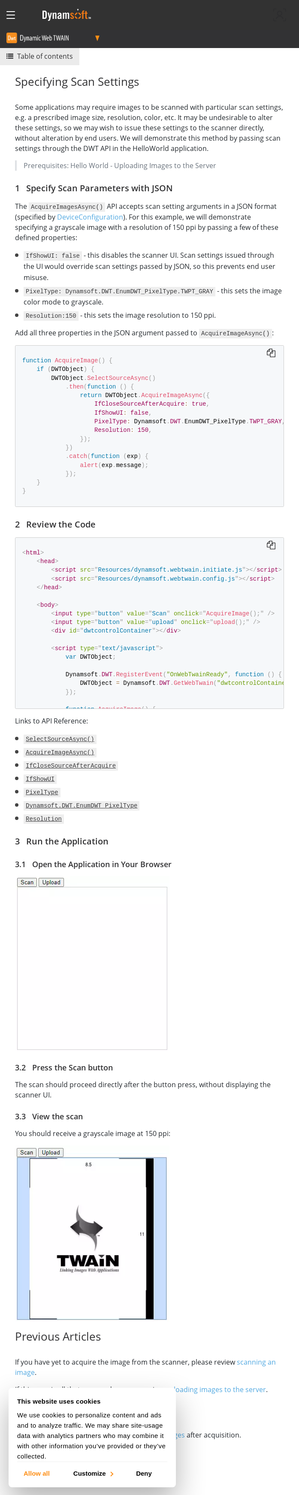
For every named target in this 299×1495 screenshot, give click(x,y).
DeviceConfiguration (90, 216)
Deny (144, 1473)
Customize (92, 1473)
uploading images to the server (215, 1388)
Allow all (37, 1473)
